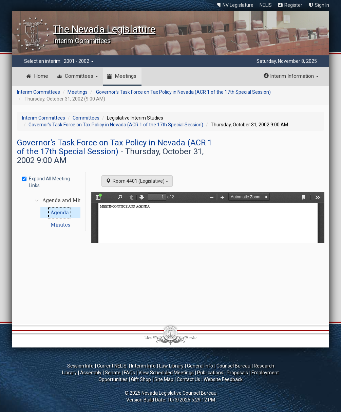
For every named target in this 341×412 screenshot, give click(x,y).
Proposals (237, 372)
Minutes (60, 225)
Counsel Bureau (233, 366)
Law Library (171, 366)
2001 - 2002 (79, 61)
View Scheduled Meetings (166, 372)
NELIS (266, 5)
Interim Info (143, 366)
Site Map (163, 379)
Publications (210, 372)
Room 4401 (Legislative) (137, 181)
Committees (81, 76)
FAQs (129, 372)
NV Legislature (238, 5)
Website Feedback (223, 379)
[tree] (52, 212)
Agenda (60, 212)
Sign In (322, 5)
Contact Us (188, 379)
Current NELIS (112, 366)
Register (293, 5)
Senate (112, 372)
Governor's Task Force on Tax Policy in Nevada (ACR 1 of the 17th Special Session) (183, 92)
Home (41, 76)
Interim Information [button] (291, 76)
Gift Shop (141, 379)
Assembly (90, 372)
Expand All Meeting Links (46, 182)
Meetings (125, 76)
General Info (200, 366)
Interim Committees (38, 92)
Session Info (80, 366)
